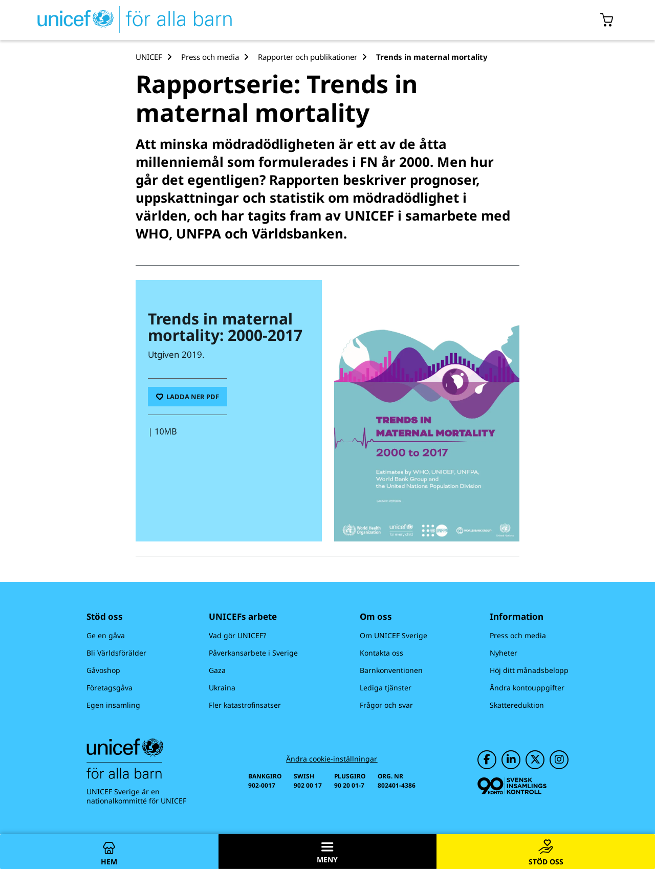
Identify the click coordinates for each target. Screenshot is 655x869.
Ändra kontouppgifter (527, 687)
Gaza (217, 670)
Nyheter (503, 653)
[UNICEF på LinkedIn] (510, 759)
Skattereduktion (517, 705)
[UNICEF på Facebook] (486, 759)
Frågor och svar (386, 705)
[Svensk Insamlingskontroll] (512, 785)
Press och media (518, 635)
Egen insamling (113, 705)
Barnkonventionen (391, 670)
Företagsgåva (109, 687)
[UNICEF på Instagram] (559, 759)
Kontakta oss (381, 653)
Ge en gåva (105, 635)
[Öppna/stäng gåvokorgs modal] (607, 20)
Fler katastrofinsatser (245, 705)
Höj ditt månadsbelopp (529, 670)
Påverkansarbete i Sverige (253, 653)
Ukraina (222, 687)
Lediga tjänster (385, 687)
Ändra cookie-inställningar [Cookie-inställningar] (331, 759)
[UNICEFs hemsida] (116, 20)
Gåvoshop (103, 670)
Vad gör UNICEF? (237, 635)
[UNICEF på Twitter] (535, 759)
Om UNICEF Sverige (393, 635)
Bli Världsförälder (116, 653)
